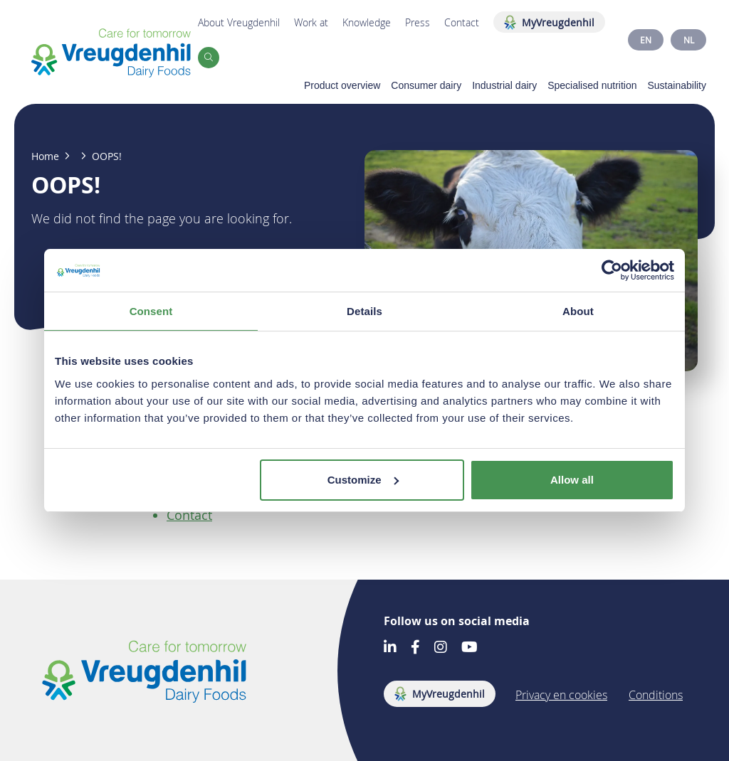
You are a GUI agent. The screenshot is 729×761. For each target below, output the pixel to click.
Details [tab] (364, 311)
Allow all (572, 480)
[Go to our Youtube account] (469, 648)
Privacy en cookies (561, 695)
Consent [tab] (151, 311)
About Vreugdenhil (239, 22)
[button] (208, 57)
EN (645, 40)
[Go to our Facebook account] (415, 648)
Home (45, 156)
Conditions (656, 695)
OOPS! (107, 156)
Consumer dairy (426, 85)
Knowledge (366, 22)
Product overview (342, 85)
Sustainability (677, 85)
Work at (311, 22)
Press (417, 22)
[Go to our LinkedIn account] (390, 648)
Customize (363, 480)
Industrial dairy (504, 85)
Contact (461, 22)
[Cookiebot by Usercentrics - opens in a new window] (612, 270)
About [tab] (578, 311)
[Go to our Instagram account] (440, 648)
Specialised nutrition (591, 85)
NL (688, 40)
